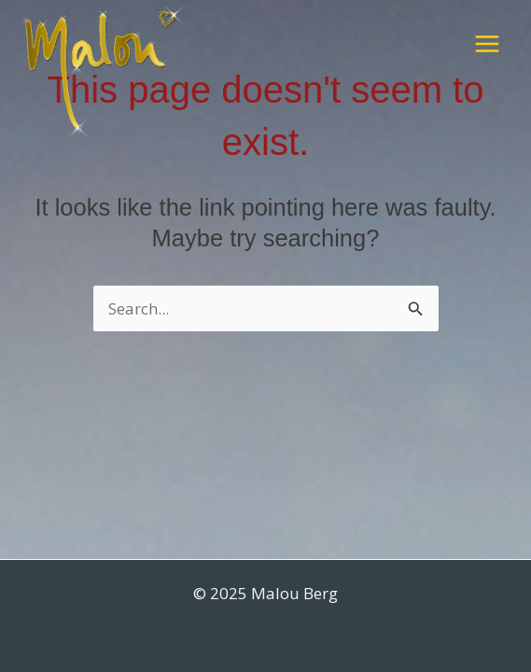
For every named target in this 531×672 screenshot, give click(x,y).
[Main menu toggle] (487, 44)
